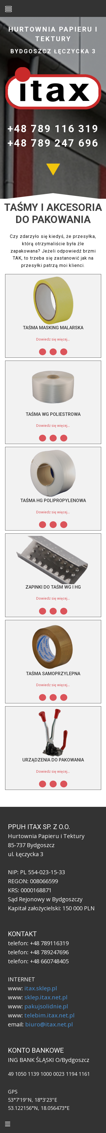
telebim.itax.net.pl (49, 1015)
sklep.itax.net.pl (46, 997)
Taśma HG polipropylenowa (53, 500)
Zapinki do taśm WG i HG (53, 587)
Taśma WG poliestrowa (53, 414)
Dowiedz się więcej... (53, 339)
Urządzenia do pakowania (53, 760)
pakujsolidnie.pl (46, 1006)
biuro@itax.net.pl (49, 1024)
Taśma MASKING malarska (53, 327)
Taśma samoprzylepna (53, 673)
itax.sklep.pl (40, 988)
